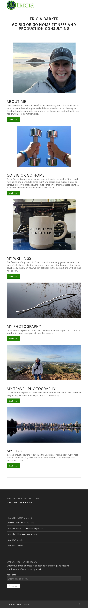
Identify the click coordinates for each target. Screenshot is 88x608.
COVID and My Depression (32, 528)
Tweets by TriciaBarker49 (19, 502)
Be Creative (18, 540)
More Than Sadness (29, 534)
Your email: (12, 574)
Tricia (9, 540)
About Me (16, 101)
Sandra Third (29, 523)
